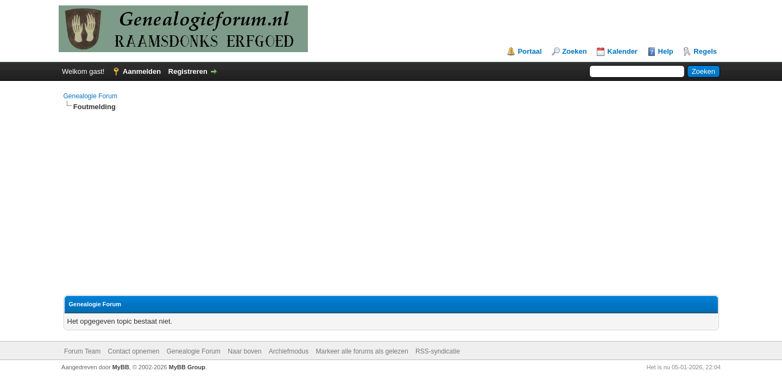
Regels (705, 51)
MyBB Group (187, 367)
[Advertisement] (391, 193)
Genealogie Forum (90, 96)
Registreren (187, 71)
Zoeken (574, 51)
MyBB (120, 367)
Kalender (622, 51)
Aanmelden (142, 71)
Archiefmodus (288, 351)
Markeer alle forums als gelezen (362, 351)
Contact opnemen (134, 351)
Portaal (529, 51)
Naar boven (244, 351)
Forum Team (82, 351)
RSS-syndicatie (437, 351)
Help (665, 51)
